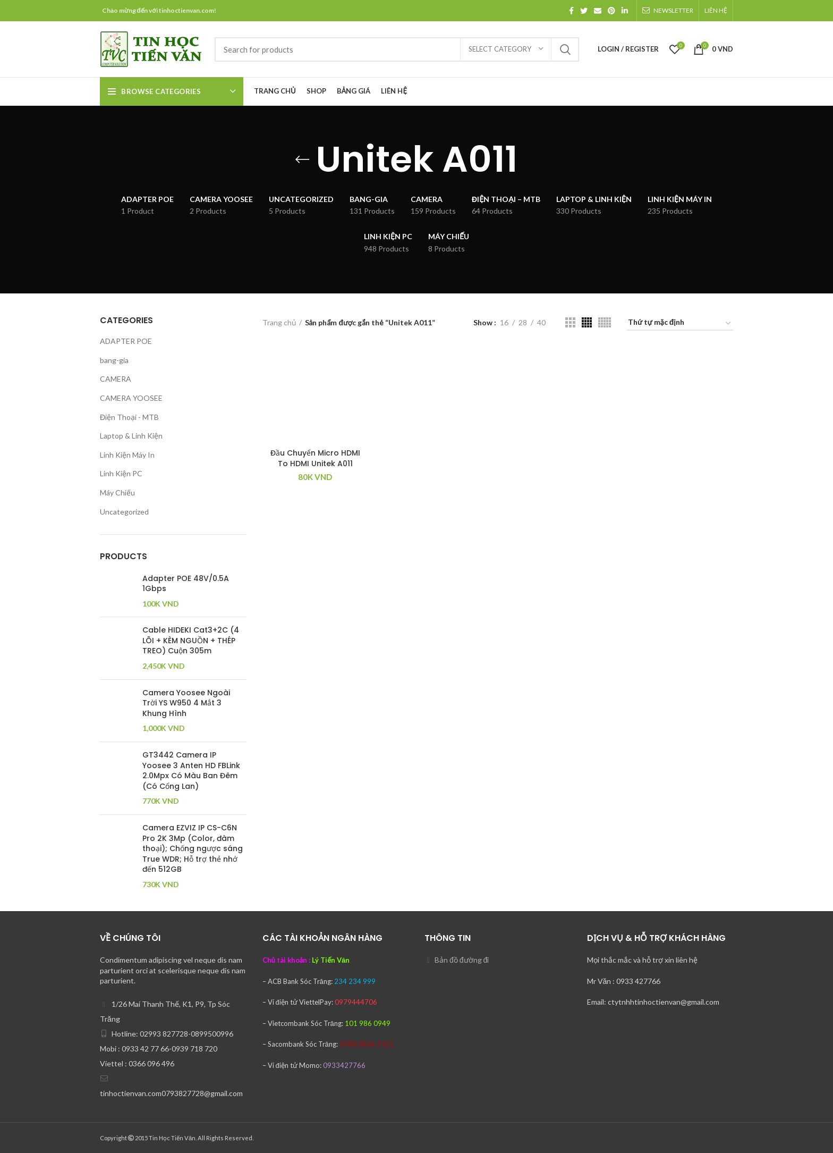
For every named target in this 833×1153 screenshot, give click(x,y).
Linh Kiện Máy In (127, 454)
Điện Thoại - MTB (129, 417)
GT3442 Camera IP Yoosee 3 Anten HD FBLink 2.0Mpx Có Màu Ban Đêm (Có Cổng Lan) (191, 771)
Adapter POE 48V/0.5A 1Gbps (185, 584)
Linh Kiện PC (121, 473)
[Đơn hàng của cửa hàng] (680, 324)
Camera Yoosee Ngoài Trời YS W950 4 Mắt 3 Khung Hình (186, 703)
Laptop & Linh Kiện (131, 435)
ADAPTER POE (126, 341)
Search (564, 49)
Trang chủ (279, 322)
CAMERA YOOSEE (131, 397)
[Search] (397, 49)
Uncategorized (124, 511)
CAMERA (115, 378)
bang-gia (114, 360)
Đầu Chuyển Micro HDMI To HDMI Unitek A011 (315, 458)
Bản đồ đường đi (462, 959)
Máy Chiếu (117, 492)
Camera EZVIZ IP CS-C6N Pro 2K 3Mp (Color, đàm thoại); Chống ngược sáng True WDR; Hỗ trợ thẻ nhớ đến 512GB (192, 848)
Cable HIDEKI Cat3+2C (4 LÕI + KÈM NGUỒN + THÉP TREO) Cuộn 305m (190, 640)
